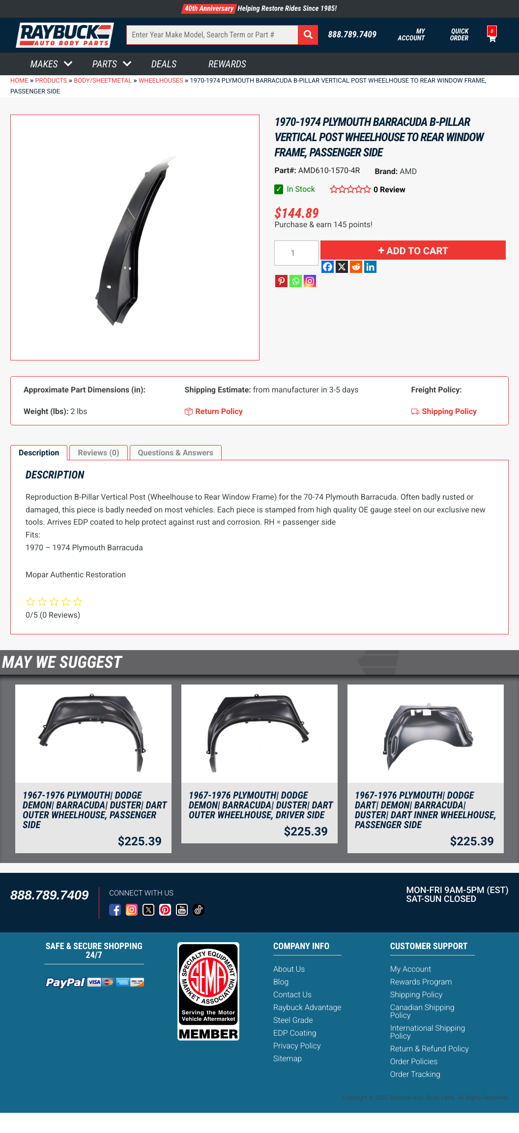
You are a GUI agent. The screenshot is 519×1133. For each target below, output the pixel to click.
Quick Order (459, 35)
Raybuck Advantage (307, 1007)
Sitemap (287, 1058)
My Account (411, 35)
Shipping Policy (416, 994)
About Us (289, 969)
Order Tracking (415, 1074)
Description (39, 452)
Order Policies (414, 1061)
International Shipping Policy (427, 1032)
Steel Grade (293, 1020)
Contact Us (292, 994)
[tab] (38, 453)
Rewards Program (421, 981)
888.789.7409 (352, 34)
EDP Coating (295, 1033)
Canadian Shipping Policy (422, 1011)
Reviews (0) (98, 452)
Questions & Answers (175, 452)
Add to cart (417, 251)
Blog (280, 981)
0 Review (389, 189)
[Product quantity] (296, 253)
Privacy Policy (296, 1045)
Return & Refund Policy (429, 1048)
